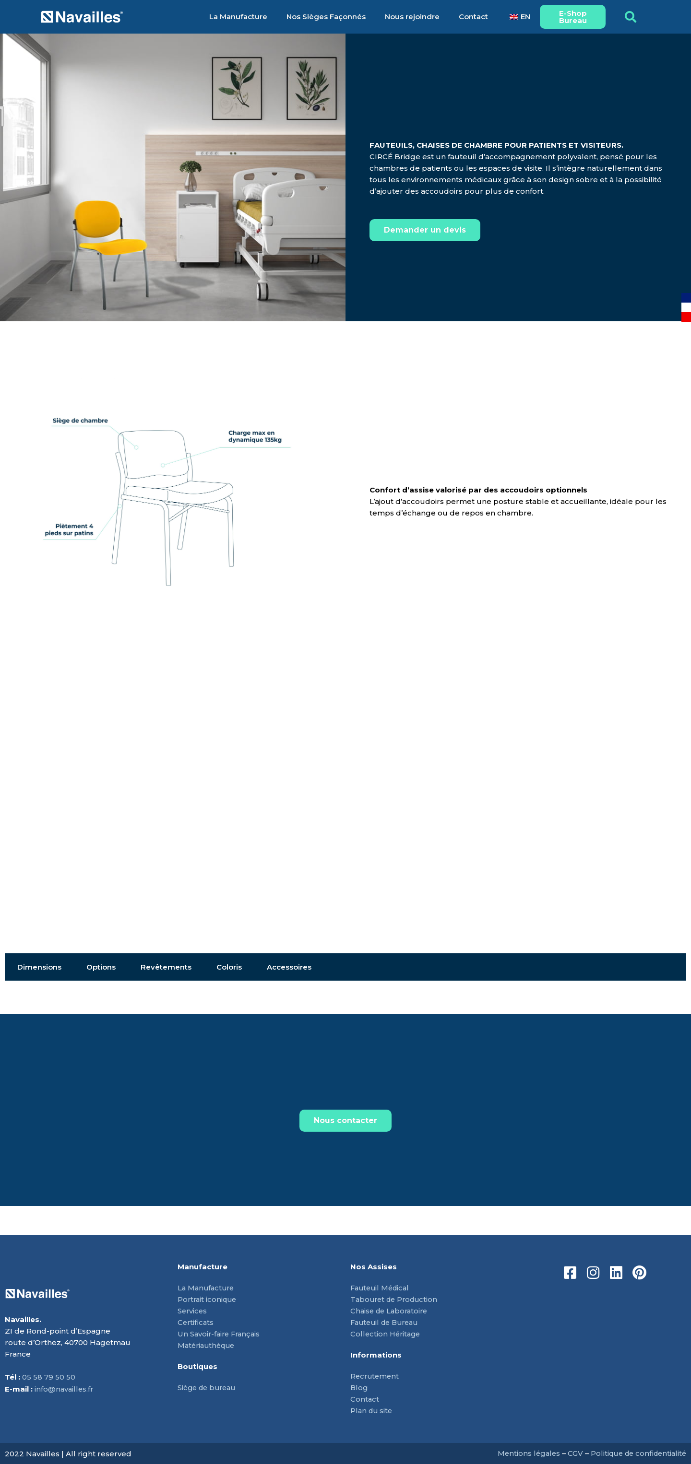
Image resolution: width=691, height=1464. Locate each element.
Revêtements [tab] (166, 967)
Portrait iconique (208, 1299)
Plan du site (372, 1410)
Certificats (196, 1322)
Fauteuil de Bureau (387, 1322)
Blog (359, 1387)
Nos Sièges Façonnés (326, 16)
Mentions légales (522, 1453)
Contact (473, 16)
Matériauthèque (208, 1345)
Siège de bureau (209, 1387)
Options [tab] (101, 967)
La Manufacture (238, 16)
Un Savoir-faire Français (221, 1333)
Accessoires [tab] (289, 967)
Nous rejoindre (412, 16)
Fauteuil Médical (381, 1287)
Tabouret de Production (396, 1299)
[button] (630, 16)
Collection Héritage (386, 1333)
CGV (570, 1453)
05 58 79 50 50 (48, 1377)
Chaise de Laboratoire (391, 1310)
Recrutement (375, 1376)
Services (193, 1310)
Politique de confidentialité (635, 1453)
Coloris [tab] (229, 967)
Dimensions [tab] (39, 967)
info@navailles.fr (65, 1389)
